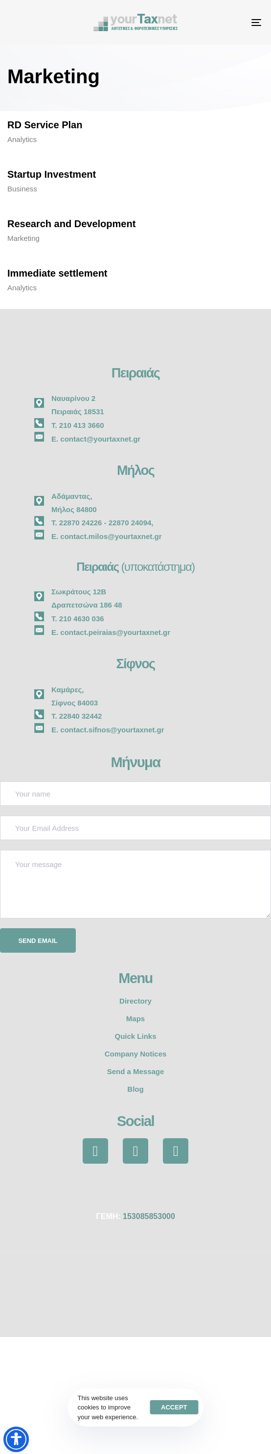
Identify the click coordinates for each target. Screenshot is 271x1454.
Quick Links (135, 1036)
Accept (174, 1407)
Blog (135, 1089)
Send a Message (135, 1071)
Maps (135, 1018)
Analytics (22, 139)
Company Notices (136, 1054)
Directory (135, 1001)
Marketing (23, 238)
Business (22, 189)
